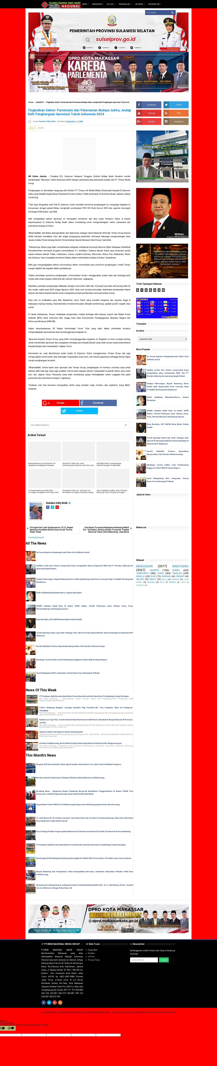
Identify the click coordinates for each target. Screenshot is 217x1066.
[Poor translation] (11, 1020)
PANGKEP (180, 576)
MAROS (152, 579)
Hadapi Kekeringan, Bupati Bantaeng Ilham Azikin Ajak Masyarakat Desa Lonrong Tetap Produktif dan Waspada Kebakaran (168, 386)
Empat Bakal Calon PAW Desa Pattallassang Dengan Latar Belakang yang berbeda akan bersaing (78, 796)
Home (30, 102)
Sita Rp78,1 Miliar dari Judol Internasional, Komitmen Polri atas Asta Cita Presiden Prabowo (78, 457)
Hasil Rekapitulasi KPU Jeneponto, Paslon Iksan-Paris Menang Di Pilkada (68, 665)
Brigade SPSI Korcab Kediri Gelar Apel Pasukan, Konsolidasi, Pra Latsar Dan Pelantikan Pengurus (79, 756)
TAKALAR (177, 573)
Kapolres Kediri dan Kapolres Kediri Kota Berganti (61, 724)
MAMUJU (140, 576)
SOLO (162, 582)
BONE (152, 576)
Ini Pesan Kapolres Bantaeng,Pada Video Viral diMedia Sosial (63, 544)
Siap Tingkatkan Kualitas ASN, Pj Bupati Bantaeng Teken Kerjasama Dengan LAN (111, 484)
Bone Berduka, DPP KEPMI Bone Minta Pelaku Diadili (59, 611)
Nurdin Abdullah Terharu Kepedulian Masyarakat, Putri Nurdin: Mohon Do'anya (70, 638)
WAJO (164, 579)
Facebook (74, 403)
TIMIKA (182, 582)
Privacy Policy (94, 952)
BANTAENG (180, 566)
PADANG (172, 582)
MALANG (140, 579)
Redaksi (91, 945)
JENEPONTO (142, 573)
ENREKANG (166, 576)
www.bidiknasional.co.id (143, 1004)
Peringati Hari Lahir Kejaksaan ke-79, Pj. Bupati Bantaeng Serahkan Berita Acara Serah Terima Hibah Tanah (51, 521)
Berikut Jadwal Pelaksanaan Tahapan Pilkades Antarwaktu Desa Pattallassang (70, 770)
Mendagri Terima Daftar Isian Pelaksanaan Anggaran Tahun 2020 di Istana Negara (72, 651)
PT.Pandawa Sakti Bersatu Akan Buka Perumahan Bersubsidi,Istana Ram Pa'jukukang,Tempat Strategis (84, 688)
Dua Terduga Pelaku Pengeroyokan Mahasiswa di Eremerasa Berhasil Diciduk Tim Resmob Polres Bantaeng (83, 823)
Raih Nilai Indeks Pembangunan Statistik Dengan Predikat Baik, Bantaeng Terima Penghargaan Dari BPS (112, 457)
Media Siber (170, 1004)
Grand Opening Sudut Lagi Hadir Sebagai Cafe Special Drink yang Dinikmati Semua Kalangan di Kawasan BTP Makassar (168, 441)
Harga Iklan (93, 942)
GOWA (160, 573)
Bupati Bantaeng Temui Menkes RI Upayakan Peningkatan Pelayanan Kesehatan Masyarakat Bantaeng (41, 457)
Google (39, 403)
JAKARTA (40, 102)
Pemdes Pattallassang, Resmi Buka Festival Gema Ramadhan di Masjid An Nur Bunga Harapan (80, 735)
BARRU (176, 570)
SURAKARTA (140, 585)
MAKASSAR (144, 566)
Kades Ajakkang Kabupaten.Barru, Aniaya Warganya (59, 584)
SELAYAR (150, 582)
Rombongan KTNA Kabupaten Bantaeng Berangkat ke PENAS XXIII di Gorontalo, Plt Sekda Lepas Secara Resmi (84, 850)
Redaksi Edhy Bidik (57, 494)
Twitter (107, 403)
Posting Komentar (36, 529)
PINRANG (175, 579)
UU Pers (91, 948)
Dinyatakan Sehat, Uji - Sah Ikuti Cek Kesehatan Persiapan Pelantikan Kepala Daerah (77, 484)
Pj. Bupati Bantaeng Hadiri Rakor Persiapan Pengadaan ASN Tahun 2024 (43, 483)
